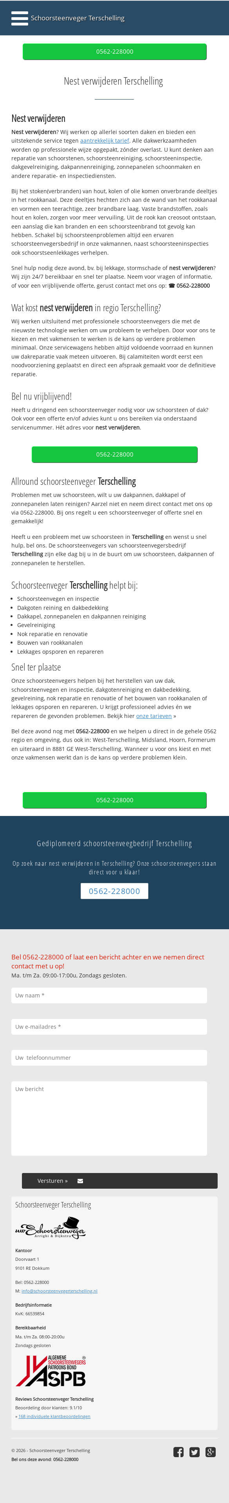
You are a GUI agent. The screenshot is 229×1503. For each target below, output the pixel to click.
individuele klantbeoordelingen (54, 1416)
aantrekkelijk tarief (104, 140)
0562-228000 (114, 51)
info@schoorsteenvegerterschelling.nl (59, 1291)
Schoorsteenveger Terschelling (77, 17)
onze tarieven (154, 716)
